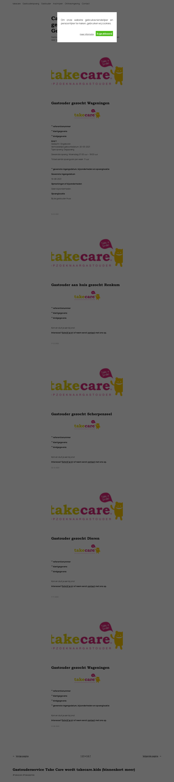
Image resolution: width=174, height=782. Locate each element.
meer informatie (87, 34)
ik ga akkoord (104, 33)
